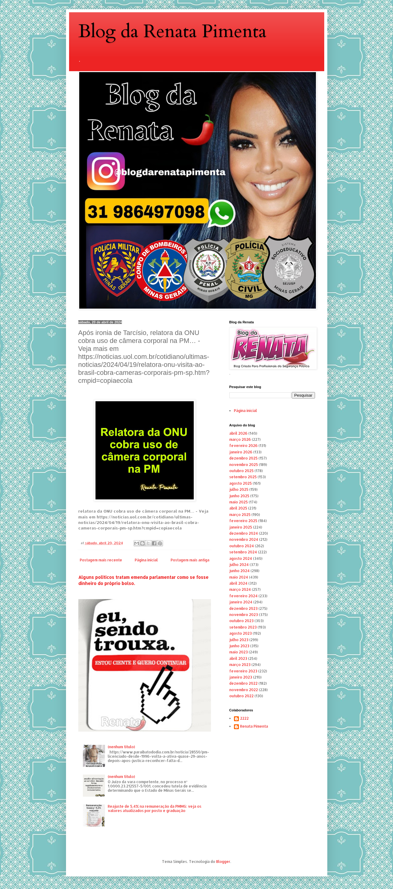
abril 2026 (238, 433)
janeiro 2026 (240, 452)
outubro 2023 (241, 620)
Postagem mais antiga (190, 560)
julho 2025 (238, 489)
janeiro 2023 (240, 677)
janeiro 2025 (240, 527)
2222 (244, 718)
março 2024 (240, 589)
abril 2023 (238, 658)
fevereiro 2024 (243, 596)
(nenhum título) (121, 747)
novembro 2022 (243, 689)
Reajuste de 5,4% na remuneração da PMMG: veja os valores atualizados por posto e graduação (154, 808)
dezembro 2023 (243, 608)
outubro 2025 (241, 470)
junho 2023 (239, 646)
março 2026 (240, 439)
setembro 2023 (243, 627)
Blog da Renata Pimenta (172, 31)
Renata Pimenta (254, 726)
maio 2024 (238, 577)
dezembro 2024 (243, 533)
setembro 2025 (243, 477)
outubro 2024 (241, 546)
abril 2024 (238, 583)
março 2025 (240, 514)
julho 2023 (238, 639)
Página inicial (146, 560)
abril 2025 (238, 508)
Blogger (223, 861)
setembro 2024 (243, 552)
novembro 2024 (243, 539)
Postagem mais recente (101, 560)
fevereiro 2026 (243, 445)
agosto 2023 (240, 633)
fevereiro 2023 (243, 671)
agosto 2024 (240, 558)
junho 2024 (239, 570)
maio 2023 (238, 652)
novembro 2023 (243, 614)
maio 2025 (238, 502)
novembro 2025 (243, 464)
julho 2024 (239, 564)
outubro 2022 (241, 696)
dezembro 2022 (243, 683)
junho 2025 (239, 496)
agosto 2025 (240, 483)
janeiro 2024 (240, 602)
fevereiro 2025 (243, 520)
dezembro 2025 (243, 458)
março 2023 (240, 664)
